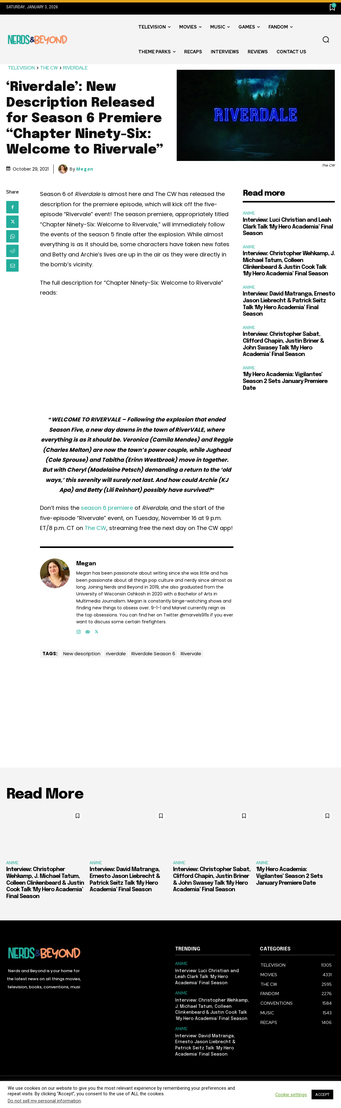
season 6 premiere (107, 508)
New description (81, 653)
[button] (326, 40)
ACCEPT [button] (322, 1094)
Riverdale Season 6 (153, 653)
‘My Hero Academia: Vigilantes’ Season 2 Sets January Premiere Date (285, 381)
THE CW (49, 68)
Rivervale (191, 653)
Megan (84, 169)
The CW (95, 528)
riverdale (116, 653)
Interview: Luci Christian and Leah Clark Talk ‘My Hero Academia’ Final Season (288, 226)
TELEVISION (21, 68)
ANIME (249, 213)
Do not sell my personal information (44, 1101)
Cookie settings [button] (291, 1094)
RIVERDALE (75, 68)
